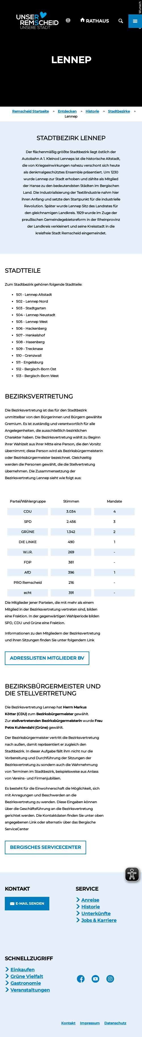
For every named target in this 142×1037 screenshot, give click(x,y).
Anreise (90, 900)
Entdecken (67, 111)
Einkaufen (22, 969)
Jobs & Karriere (98, 920)
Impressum (90, 1023)
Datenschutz (115, 1023)
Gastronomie (25, 983)
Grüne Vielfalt (26, 976)
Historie (92, 111)
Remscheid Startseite (30, 111)
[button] (94, 21)
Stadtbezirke (119, 111)
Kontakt (68, 1023)
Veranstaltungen (30, 990)
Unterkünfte (96, 913)
